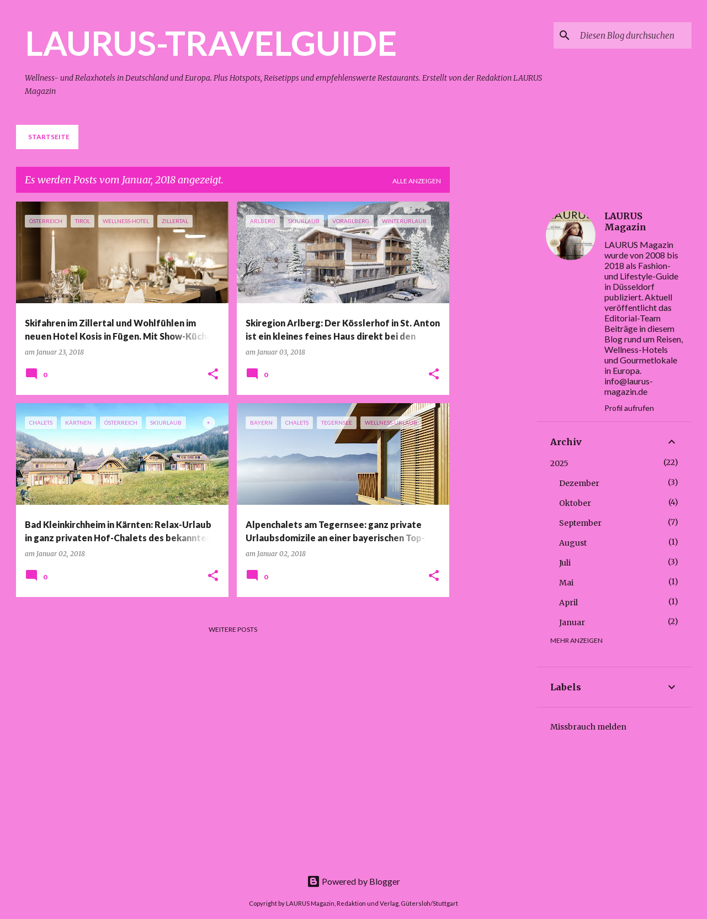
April (568, 603)
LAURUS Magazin (625, 221)
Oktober (575, 503)
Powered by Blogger (353, 881)
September (580, 523)
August (573, 543)
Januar (572, 622)
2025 (559, 463)
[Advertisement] (502, 367)
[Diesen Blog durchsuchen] (634, 35)
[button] (213, 374)
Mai (566, 583)
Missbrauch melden (588, 727)
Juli (565, 563)
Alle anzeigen (416, 181)
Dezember (579, 483)
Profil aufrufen (629, 408)
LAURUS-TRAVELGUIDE (211, 42)
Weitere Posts (233, 629)
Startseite (49, 137)
